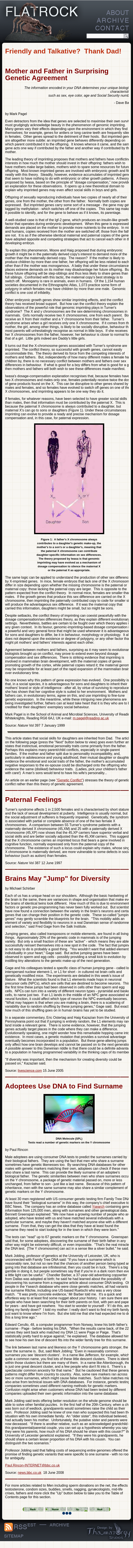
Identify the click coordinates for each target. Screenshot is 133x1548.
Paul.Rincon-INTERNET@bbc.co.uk (32, 1465)
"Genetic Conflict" (69, 780)
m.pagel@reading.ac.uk (91, 718)
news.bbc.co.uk (29, 1472)
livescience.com (30, 1070)
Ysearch (98, 1206)
